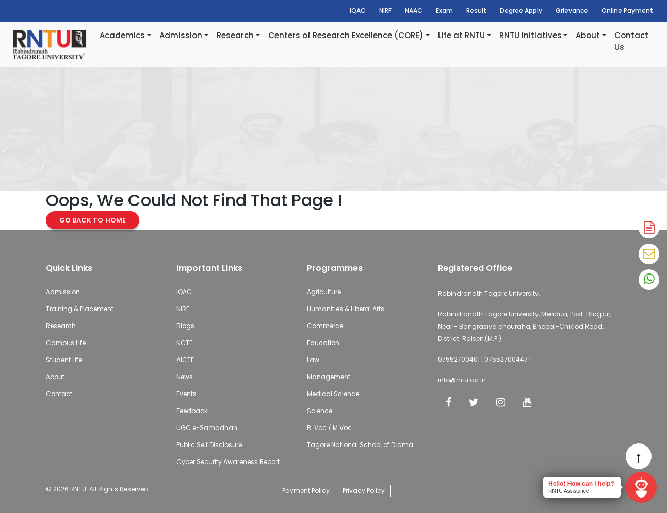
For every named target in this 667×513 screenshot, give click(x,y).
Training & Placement (79, 308)
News (184, 376)
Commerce (325, 325)
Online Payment (627, 10)
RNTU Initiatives (530, 35)
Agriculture (324, 291)
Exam (444, 10)
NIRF (385, 10)
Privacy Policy (364, 490)
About (588, 35)
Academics (122, 35)
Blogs (185, 325)
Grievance (572, 10)
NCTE (184, 342)
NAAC (413, 10)
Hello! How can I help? (581, 483)
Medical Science (333, 393)
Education (323, 342)
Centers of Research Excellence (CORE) (346, 35)
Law (313, 359)
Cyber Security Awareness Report (228, 461)
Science (319, 410)
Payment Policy (306, 490)
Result (476, 10)
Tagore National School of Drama (360, 444)
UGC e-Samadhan (206, 427)
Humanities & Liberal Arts (345, 308)
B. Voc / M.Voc (329, 427)
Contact (59, 393)
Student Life (64, 359)
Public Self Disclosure (209, 444)
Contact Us (631, 41)
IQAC (358, 10)
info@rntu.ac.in (462, 379)
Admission (180, 35)
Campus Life (66, 342)
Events (186, 393)
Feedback (191, 410)
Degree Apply (521, 10)
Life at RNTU (461, 35)
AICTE (185, 359)
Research (235, 35)
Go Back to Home (92, 220)
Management (328, 376)
